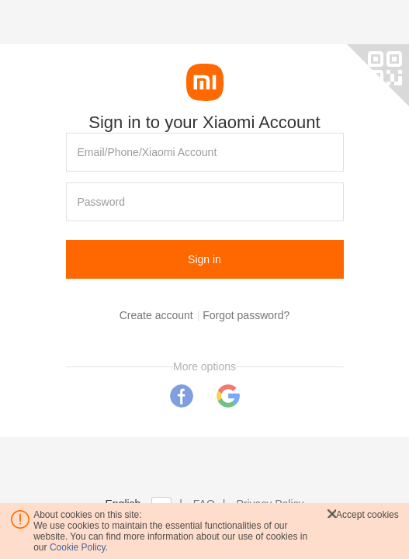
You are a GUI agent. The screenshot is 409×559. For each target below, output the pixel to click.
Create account (156, 315)
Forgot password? (246, 315)
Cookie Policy (78, 547)
